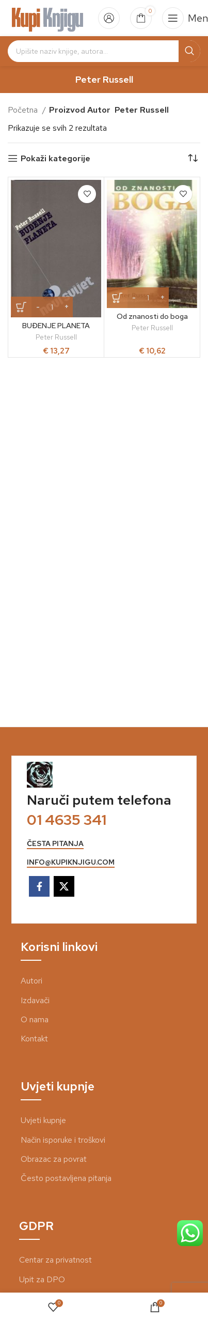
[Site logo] (48, 17)
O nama (35, 1019)
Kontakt (34, 1038)
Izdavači (35, 1000)
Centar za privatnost (55, 1259)
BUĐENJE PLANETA (56, 325)
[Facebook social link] (39, 886)
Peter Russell (56, 337)
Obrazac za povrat (54, 1159)
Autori (31, 980)
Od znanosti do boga (152, 316)
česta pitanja (55, 843)
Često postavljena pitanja (66, 1178)
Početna (24, 109)
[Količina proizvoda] (52, 307)
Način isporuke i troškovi (63, 1139)
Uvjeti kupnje (43, 1120)
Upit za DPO (42, 1279)
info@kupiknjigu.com (71, 862)
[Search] (104, 51)
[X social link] (64, 886)
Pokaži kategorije (55, 158)
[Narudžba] (192, 158)
